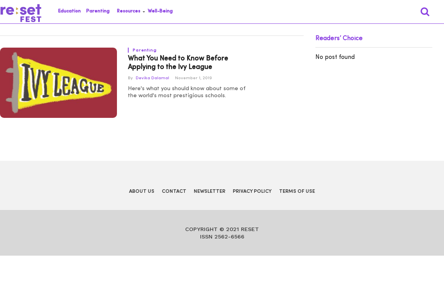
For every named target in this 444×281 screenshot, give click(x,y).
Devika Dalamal (152, 78)
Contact (174, 191)
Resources (128, 11)
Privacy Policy (252, 191)
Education (69, 11)
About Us (141, 191)
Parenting (98, 11)
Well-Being (160, 11)
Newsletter (209, 191)
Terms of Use (297, 191)
